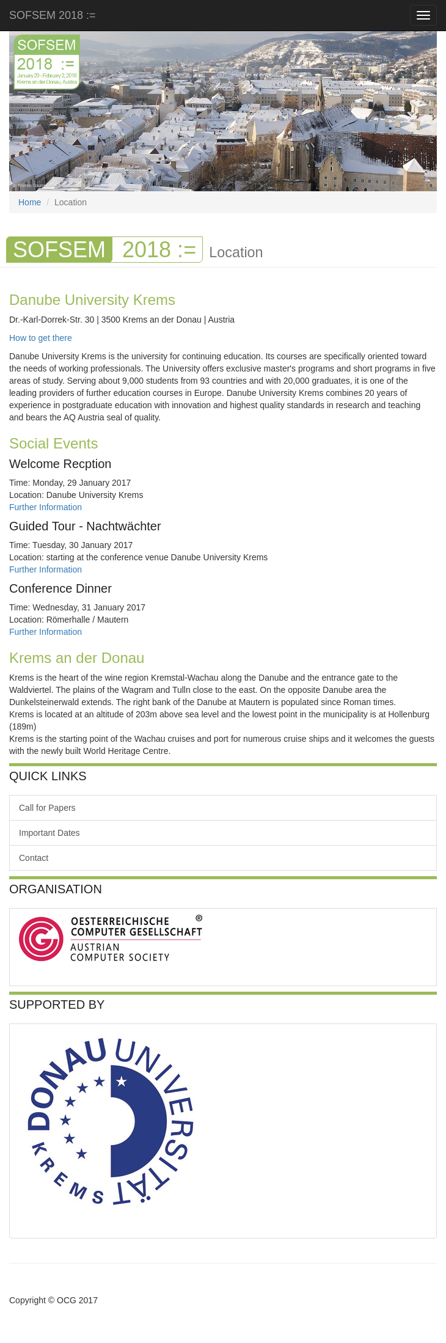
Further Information (45, 507)
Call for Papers (47, 808)
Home (29, 202)
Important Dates (49, 833)
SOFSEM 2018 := (54, 15)
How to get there (40, 338)
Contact (33, 858)
